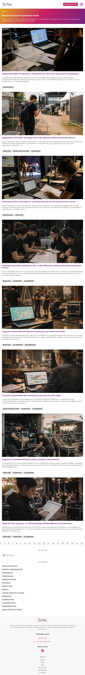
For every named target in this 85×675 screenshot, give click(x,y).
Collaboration (8, 603)
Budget (5, 590)
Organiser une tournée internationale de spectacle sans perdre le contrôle (33, 331)
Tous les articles (9, 566)
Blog (42, 665)
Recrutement (42, 667)
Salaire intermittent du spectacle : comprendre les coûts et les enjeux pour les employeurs (40, 74)
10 (25, 543)
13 (39, 543)
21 (77, 543)
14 (44, 543)
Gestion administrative (12, 569)
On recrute (42, 672)
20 (72, 543)
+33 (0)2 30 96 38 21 (44, 641)
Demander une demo (70, 4)
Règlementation (9, 606)
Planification (8, 600)
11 (30, 543)
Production (7, 586)
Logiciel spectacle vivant (13, 593)
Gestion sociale (9, 580)
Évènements (7, 573)
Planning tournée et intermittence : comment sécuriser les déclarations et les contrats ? (39, 202)
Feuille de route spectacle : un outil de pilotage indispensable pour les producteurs (37, 523)
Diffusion (6, 583)
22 (82, 543)
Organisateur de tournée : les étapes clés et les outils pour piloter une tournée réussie (38, 138)
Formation (6, 596)
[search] (42, 555)
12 (34, 543)
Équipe (42, 660)
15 (48, 543)
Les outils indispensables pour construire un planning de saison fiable (31, 395)
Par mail (44, 638)
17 (58, 543)
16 (53, 543)
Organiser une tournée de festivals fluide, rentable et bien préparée (30, 459)
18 (63, 543)
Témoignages (8, 576)
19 (67, 543)
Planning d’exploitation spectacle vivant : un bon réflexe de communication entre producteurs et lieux (42, 267)
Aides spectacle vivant (12, 610)
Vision (42, 662)
